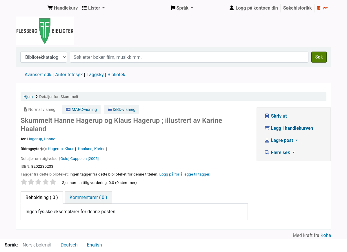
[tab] (88, 197)
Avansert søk (38, 74)
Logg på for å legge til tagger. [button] (184, 174)
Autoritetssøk (69, 74)
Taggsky (95, 74)
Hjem (28, 96)
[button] (62, 8)
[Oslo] (64, 158)
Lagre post (279, 140)
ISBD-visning (122, 109)
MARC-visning (81, 109)
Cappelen (78, 158)
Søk (319, 57)
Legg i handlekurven (288, 128)
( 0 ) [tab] (42, 197)
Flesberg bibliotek (30, 8)
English (94, 245)
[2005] (93, 158)
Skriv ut (275, 116)
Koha (326, 235)
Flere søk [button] (277, 152)
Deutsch (69, 245)
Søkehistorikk (297, 8)
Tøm (322, 8)
